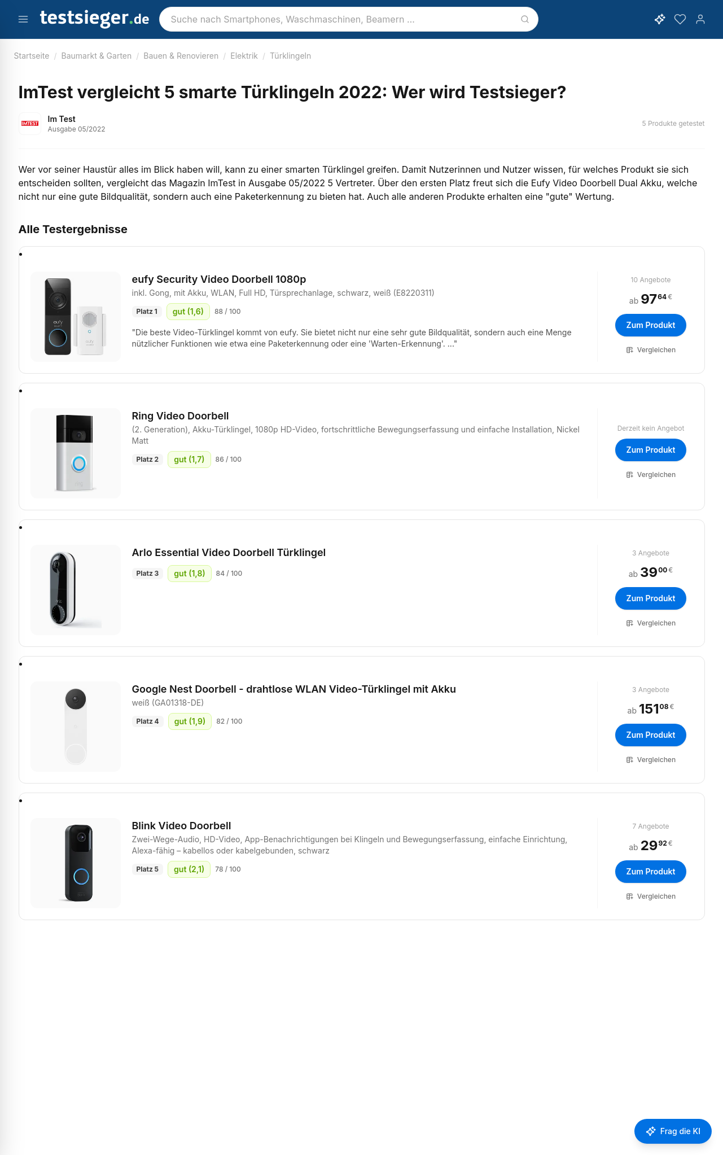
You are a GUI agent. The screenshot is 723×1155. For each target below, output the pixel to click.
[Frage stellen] (673, 1131)
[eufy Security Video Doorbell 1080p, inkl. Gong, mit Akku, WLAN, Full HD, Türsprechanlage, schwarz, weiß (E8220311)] (75, 317)
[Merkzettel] (680, 19)
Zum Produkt (651, 325)
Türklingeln (290, 55)
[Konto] (700, 19)
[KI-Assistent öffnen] (660, 19)
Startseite (32, 55)
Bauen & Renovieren (180, 55)
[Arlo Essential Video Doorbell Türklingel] (75, 590)
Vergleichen (651, 349)
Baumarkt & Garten (97, 55)
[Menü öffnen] (23, 19)
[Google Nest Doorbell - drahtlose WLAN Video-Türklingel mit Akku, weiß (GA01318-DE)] (75, 726)
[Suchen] (524, 19)
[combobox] (348, 19)
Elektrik (244, 55)
